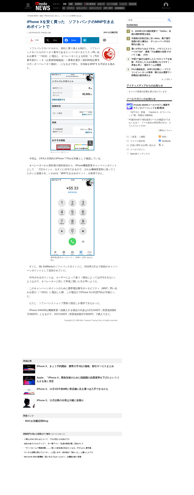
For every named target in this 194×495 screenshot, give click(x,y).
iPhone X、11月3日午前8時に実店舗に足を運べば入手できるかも (72, 389)
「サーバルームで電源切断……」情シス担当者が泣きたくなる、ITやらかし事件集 (57, 448)
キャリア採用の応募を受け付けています (148, 91)
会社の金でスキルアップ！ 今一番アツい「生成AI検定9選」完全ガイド (53, 444)
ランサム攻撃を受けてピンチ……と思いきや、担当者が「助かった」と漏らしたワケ (58, 452)
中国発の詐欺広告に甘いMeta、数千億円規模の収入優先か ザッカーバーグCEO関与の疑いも (150, 41)
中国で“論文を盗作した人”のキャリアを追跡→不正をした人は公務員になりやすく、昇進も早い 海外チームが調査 (151, 62)
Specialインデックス (140, 153)
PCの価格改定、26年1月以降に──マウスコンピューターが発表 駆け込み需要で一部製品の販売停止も (151, 72)
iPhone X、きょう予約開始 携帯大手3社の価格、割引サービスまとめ (75, 366)
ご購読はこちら (164, 130)
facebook (166, 141)
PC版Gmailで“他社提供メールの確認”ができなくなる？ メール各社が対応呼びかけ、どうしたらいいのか (150, 122)
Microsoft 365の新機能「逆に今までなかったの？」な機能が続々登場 (52, 457)
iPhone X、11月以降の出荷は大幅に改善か (60, 400)
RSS (164, 136)
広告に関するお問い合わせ (143, 145)
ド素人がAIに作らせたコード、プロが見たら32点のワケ (47, 439)
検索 (169, 20)
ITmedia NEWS (33, 16)
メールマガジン (137, 149)
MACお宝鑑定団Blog (36, 421)
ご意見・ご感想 (137, 136)
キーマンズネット (58, 434)
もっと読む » (166, 79)
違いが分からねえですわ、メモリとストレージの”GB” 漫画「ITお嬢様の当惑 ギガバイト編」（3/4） (151, 51)
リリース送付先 (137, 141)
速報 (41, 16)
